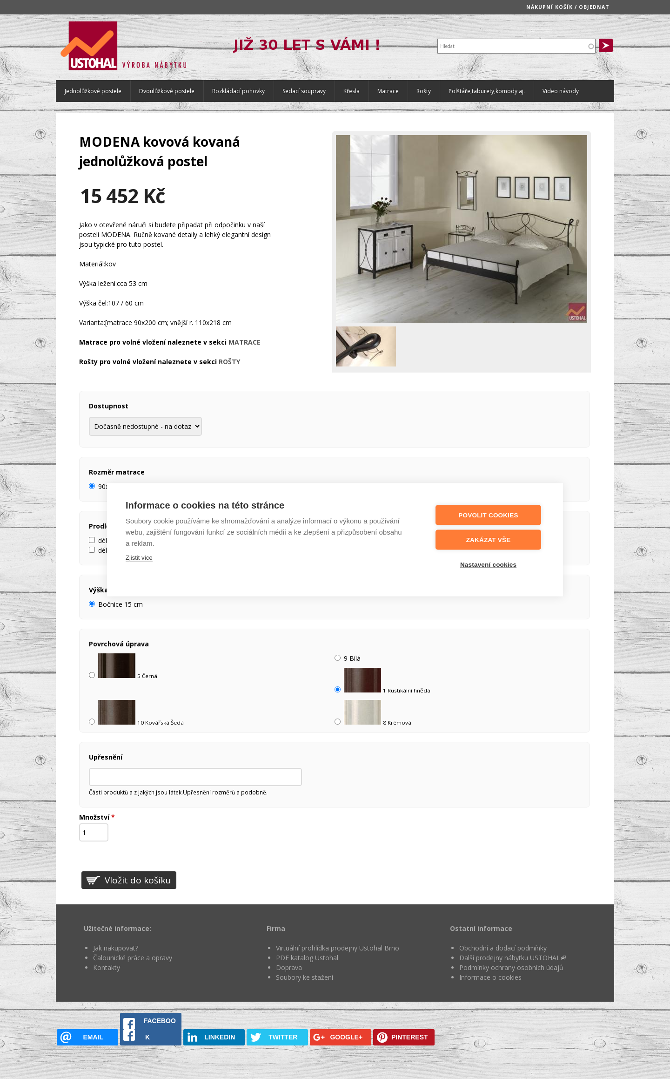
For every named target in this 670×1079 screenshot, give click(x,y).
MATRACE (244, 342)
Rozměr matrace (117, 472)
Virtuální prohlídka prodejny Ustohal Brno (337, 947)
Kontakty (106, 967)
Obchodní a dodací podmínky (503, 947)
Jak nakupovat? (115, 947)
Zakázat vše (488, 539)
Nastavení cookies (488, 564)
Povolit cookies (488, 514)
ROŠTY (229, 361)
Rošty (423, 91)
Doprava (289, 967)
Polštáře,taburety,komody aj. (487, 91)
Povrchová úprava (119, 643)
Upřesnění (105, 757)
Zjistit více (139, 557)
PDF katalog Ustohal (307, 957)
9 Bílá (352, 658)
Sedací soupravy (304, 91)
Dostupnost (108, 405)
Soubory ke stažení (304, 977)
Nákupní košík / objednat (568, 7)
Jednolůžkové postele (93, 91)
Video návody (561, 91)
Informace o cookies (490, 977)
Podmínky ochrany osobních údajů (511, 967)
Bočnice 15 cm (120, 604)
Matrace (388, 91)
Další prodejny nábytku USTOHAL (512, 957)
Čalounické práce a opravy (132, 957)
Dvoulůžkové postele (166, 91)
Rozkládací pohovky (238, 91)
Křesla (351, 91)
